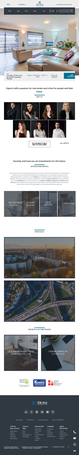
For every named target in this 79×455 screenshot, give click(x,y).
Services (49, 434)
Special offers (51, 436)
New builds (38, 429)
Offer (8, 4)
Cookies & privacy (43, 420)
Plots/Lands (13, 438)
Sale (24, 431)
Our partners (19, 420)
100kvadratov (37, 448)
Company (21, 4)
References (30, 420)
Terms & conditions (57, 420)
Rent (24, 433)
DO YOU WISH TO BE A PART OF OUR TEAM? (39, 144)
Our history (50, 429)
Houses (12, 433)
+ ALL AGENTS (64, 143)
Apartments (13, 431)
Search (62, 431)
